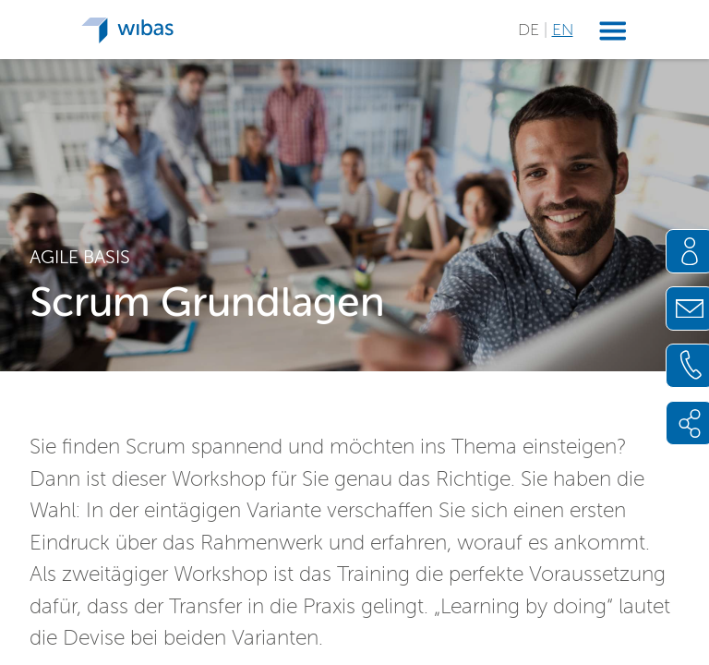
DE (531, 29)
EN (562, 29)
